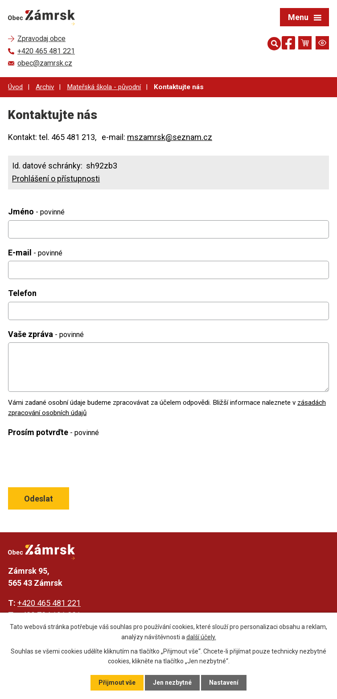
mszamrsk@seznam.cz (169, 137)
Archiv (45, 87)
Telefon (22, 293)
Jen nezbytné (172, 682)
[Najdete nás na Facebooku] (288, 44)
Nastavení (223, 682)
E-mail (35, 252)
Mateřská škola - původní (104, 87)
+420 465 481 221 (49, 603)
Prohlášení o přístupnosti (56, 178)
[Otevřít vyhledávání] (272, 42)
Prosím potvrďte (53, 432)
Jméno (36, 211)
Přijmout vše (117, 682)
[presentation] (74, 461)
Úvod (15, 87)
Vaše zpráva (46, 334)
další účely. (201, 636)
